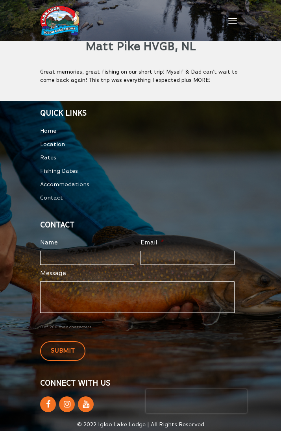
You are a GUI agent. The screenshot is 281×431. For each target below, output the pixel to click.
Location (52, 144)
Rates (48, 158)
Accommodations (64, 184)
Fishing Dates (59, 171)
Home (48, 131)
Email (152, 243)
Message (53, 273)
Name (49, 243)
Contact (51, 198)
